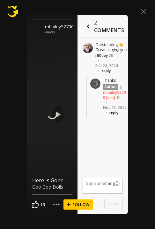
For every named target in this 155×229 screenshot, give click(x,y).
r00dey (101, 55)
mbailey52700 (59, 27)
